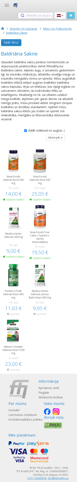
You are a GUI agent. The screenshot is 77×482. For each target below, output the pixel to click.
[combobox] (35, 15)
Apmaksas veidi (48, 388)
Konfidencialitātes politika (25, 419)
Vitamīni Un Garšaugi (23, 29)
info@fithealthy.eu (58, 478)
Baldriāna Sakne (16, 33)
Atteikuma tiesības (50, 397)
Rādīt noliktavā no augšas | (44, 130)
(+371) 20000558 (36, 478)
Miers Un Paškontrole (57, 29)
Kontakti (14, 410)
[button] (60, 15)
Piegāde (43, 392)
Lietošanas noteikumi (22, 415)
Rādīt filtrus (11, 42)
